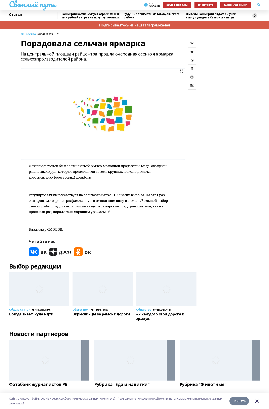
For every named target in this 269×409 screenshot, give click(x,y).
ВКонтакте (206, 5)
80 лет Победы (177, 5)
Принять (239, 401)
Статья (15, 14)
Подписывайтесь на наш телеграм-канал (134, 25)
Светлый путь (32, 4)
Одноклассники (235, 5)
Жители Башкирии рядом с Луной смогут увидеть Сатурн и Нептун (211, 15)
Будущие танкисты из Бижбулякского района (152, 15)
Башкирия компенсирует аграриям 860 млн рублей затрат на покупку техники (90, 15)
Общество (28, 34)
